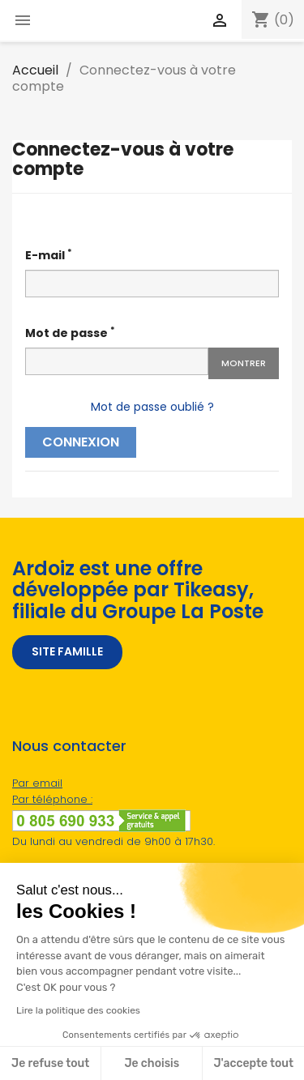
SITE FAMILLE (67, 651)
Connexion (80, 442)
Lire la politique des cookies (78, 1010)
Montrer (243, 362)
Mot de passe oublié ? (152, 407)
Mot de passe (70, 332)
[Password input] (116, 361)
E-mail (48, 254)
